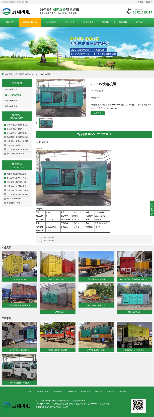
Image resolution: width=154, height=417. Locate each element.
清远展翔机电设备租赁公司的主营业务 (17, 141)
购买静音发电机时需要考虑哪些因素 (17, 137)
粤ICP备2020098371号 (92, 404)
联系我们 (149, 2)
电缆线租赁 (51, 22)
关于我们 (139, 2)
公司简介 (140, 22)
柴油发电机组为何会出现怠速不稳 (17, 194)
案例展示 (123, 22)
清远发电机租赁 (11, 89)
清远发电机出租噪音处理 (15, 182)
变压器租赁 (88, 22)
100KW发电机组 (49, 241)
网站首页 (10, 22)
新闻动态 (106, 22)
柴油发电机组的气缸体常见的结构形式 (17, 149)
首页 (15, 74)
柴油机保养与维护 (12, 199)
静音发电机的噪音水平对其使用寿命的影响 (17, 125)
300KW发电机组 (49, 238)
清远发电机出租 (30, 22)
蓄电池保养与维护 (12, 203)
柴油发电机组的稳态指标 (15, 174)
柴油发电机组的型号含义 (15, 178)
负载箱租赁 (70, 22)
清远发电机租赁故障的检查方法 (17, 190)
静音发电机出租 (11, 106)
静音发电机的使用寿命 (14, 129)
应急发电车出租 (11, 101)
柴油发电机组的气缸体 (14, 154)
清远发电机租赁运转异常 (15, 186)
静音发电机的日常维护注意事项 (17, 133)
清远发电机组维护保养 (14, 145)
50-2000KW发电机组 (42, 74)
